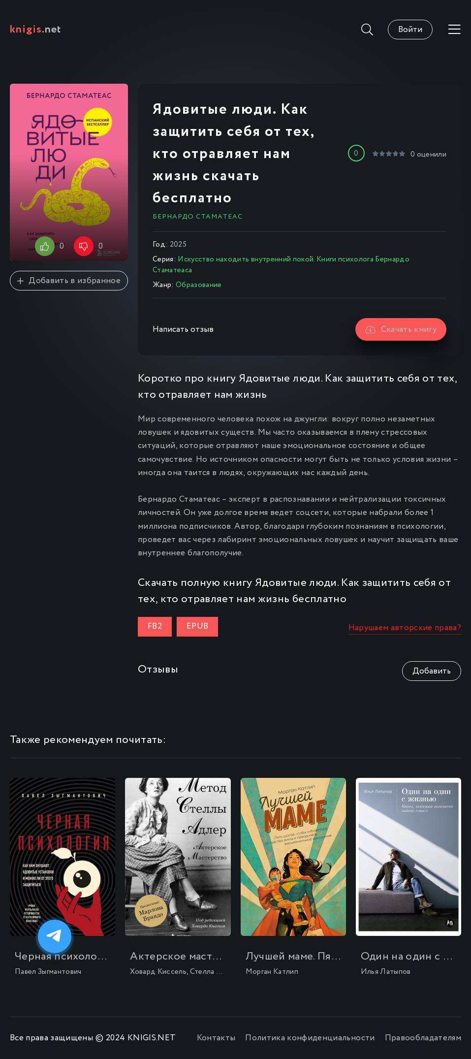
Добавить (431, 671)
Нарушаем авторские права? (405, 628)
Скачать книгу (401, 329)
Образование (199, 285)
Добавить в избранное (69, 281)
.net (36, 29)
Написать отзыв (183, 329)
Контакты (216, 1038)
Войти (410, 30)
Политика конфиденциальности (310, 1038)
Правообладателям (423, 1038)
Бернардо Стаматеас (198, 217)
